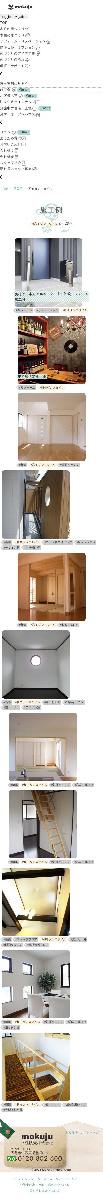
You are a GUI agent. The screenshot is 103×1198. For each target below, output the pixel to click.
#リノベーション (47, 310)
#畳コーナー (11, 707)
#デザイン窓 (11, 547)
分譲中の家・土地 (32, 1184)
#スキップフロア (26, 939)
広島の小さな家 (59, 1184)
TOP (5, 188)
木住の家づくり (23, 1178)
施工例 (18, 188)
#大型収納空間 (12, 1109)
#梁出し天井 (52, 702)
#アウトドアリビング (58, 542)
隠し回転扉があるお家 (45, 1190)
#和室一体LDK (69, 624)
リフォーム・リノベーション (57, 1178)
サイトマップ (89, 1132)
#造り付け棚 (32, 547)
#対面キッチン (69, 464)
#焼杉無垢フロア (38, 944)
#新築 (22, 464)
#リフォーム (24, 310)
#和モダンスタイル (75, 310)
